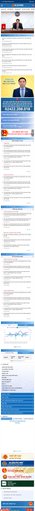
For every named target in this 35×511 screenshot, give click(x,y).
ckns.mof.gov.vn (19, 451)
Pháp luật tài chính (7, 386)
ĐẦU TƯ (4, 383)
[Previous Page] (3, 22)
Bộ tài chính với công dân (8, 206)
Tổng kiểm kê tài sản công (9, 390)
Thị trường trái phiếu (7, 369)
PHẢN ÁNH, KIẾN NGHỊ (17, 209)
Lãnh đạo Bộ (17, 9)
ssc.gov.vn (19, 346)
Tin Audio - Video (16, 35)
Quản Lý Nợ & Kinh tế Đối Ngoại (10, 375)
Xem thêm (28, 171)
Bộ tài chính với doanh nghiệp (9, 254)
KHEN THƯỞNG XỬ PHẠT (17, 140)
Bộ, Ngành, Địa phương (10, 491)
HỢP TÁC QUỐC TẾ (6, 381)
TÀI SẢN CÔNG (5, 371)
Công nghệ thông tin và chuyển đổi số (12, 388)
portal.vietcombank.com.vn (19, 360)
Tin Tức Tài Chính (26, 9)
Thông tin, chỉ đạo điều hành (9, 138)
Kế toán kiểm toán (6, 379)
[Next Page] (31, 22)
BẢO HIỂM (4, 377)
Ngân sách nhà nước (7, 367)
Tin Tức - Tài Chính (6, 35)
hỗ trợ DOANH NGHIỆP (17, 256)
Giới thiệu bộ (10, 9)
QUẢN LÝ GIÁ (5, 373)
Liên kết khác (8, 498)
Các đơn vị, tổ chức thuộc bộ (12, 495)
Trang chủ (3, 9)
